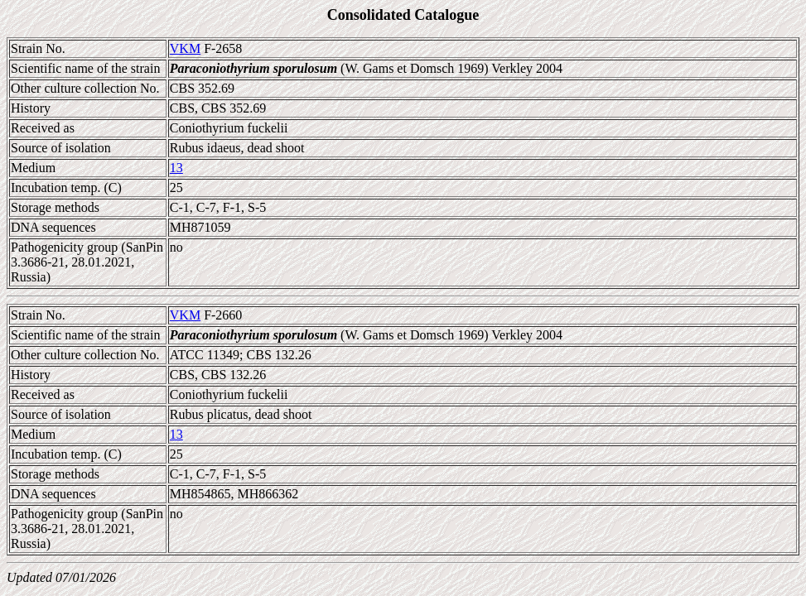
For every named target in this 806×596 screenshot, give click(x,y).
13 (176, 168)
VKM (185, 48)
